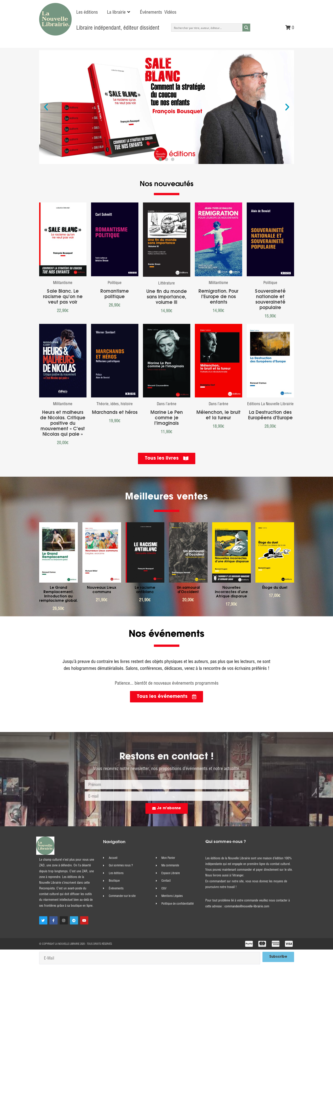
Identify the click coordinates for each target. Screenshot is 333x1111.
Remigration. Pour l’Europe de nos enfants (218, 297)
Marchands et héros (114, 412)
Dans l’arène (166, 403)
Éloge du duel (274, 588)
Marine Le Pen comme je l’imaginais (166, 418)
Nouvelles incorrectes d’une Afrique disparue (231, 592)
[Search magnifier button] (246, 27)
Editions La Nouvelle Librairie (270, 403)
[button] (119, 12)
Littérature (166, 283)
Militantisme (62, 282)
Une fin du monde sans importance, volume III (166, 297)
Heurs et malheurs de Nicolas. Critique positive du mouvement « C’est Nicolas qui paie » (62, 423)
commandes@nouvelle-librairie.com (246, 906)
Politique (115, 282)
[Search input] (207, 27)
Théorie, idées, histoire (115, 403)
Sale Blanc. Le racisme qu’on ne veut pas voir (63, 297)
